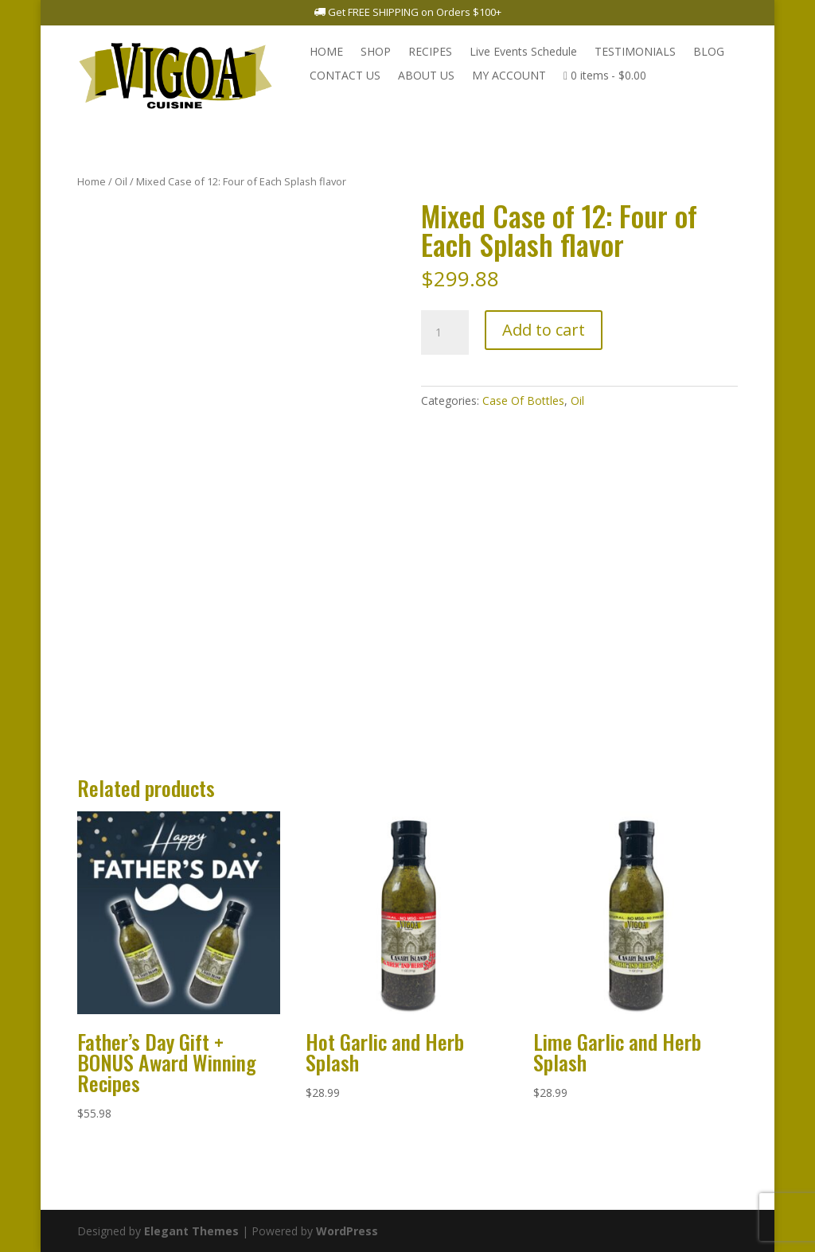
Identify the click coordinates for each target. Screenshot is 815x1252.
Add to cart (543, 329)
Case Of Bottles (523, 400)
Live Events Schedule (523, 52)
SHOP (376, 52)
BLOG (708, 52)
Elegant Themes (191, 1230)
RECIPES (430, 52)
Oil (121, 181)
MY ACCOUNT (509, 76)
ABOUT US (426, 76)
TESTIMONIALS (635, 52)
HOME (326, 52)
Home (91, 181)
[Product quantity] (445, 332)
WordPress (347, 1230)
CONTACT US (345, 76)
